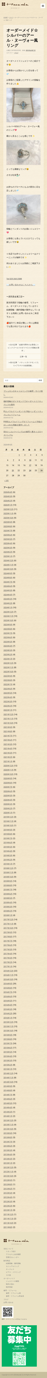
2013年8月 (8, 1137)
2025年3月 (8, 548)
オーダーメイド (9, 1278)
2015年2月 (8, 1065)
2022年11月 (8, 667)
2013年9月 (8, 1133)
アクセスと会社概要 (13, 1254)
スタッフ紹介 (11, 1251)
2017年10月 (8, 928)
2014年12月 (8, 1073)
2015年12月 (8, 1022)
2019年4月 (8, 851)
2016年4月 (8, 1005)
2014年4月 (8, 1107)
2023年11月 (8, 616)
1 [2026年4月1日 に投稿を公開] (19, 455)
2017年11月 (8, 924)
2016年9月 (8, 984)
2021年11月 (8, 719)
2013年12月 (8, 1120)
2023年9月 (8, 625)
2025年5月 (8, 539)
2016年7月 (8, 992)
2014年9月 (8, 1086)
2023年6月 (8, 637)
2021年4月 (8, 749)
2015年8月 (8, 1039)
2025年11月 (8, 513)
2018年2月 (8, 911)
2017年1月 (8, 966)
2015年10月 (8, 1031)
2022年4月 (8, 697)
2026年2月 (8, 501)
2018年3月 (8, 907)
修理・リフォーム (10, 1290)
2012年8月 (8, 1184)
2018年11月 (8, 872)
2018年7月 (8, 890)
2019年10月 (8, 825)
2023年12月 (8, 612)
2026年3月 (8, 496)
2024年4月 (8, 595)
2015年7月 (8, 1043)
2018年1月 (8, 915)
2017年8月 (8, 937)
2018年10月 (8, 877)
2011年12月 (8, 1214)
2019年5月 (8, 847)
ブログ (11, 17)
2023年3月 (8, 650)
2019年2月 (8, 860)
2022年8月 (8, 680)
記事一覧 (23, 357)
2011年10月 (8, 1223)
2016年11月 (8, 975)
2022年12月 (8, 663)
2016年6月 (8, 996)
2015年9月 (8, 1035)
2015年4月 (8, 1056)
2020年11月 (8, 770)
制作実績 (9, 1287)
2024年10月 (8, 569)
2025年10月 (8, 518)
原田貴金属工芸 (16, 1242)
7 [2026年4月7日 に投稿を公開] (13, 460)
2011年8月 (8, 1227)
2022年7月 (8, 684)
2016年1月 (8, 1018)
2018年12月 (8, 868)
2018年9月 (8, 881)
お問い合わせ (8, 1302)
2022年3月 (8, 701)
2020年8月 (8, 783)
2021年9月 (8, 727)
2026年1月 (8, 505)
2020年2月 (8, 808)
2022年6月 (8, 689)
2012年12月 (8, 1167)
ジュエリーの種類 (12, 1281)
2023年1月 (8, 659)
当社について (8, 1249)
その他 (8, 1275)
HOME (5, 17)
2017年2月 (8, 962)
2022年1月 (8, 710)
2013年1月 (8, 1163)
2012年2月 (8, 1206)
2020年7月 (8, 787)
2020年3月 (8, 804)
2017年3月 (8, 958)
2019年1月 (8, 864)
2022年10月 (8, 672)
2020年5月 (8, 796)
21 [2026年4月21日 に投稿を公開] (13, 470)
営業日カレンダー (12, 1257)
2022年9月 (8, 676)
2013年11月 (8, 1125)
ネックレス (10, 1269)
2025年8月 (8, 526)
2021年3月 (8, 753)
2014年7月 (8, 1095)
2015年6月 (8, 1048)
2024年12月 (8, 560)
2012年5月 (8, 1193)
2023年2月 (8, 654)
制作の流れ (10, 1284)
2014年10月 (8, 1082)
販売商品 (7, 1261)
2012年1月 (8, 1210)
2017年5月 (8, 949)
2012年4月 (8, 1197)
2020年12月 (8, 766)
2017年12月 (8, 919)
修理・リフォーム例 (13, 1293)
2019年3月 (8, 855)
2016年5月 (8, 1001)
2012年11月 (8, 1172)
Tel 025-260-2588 (14, 279)
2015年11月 (8, 1026)
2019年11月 (8, 821)
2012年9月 (8, 1180)
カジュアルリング (12, 1266)
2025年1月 (8, 556)
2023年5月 (8, 642)
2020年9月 (8, 778)
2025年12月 (8, 509)
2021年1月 (8, 761)
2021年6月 (8, 740)
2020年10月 (8, 774)
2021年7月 (8, 736)
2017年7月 (8, 941)
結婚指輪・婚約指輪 (13, 1263)
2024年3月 (8, 599)
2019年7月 (8, 838)
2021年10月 (8, 723)
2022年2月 (8, 706)
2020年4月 (8, 800)
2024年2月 (8, 603)
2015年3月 (8, 1060)
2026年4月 (8, 492)
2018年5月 (8, 898)
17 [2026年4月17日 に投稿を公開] (30, 465)
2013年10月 (8, 1129)
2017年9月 (8, 932)
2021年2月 (8, 757)
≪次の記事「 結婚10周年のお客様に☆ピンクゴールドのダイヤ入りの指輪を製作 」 (23, 348)
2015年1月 (8, 1069)
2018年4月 (8, 902)
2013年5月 (8, 1150)
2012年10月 (8, 1176)
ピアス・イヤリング (13, 1272)
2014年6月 (8, 1099)
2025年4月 (8, 543)
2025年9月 (8, 522)
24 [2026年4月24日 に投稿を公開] (30, 470)
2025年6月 (8, 535)
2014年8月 (8, 1090)
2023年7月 (8, 633)
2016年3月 (8, 1009)
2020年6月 (8, 791)
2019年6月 (8, 843)
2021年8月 (8, 731)
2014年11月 (8, 1078)
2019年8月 (8, 834)
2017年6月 (8, 945)
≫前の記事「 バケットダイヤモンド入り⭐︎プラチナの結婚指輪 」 (23, 364)
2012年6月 (8, 1189)
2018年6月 (8, 894)
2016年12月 (8, 971)
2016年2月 (8, 1013)
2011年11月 (8, 1219)
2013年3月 (8, 1159)
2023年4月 (8, 646)
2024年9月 (8, 573)
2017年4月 (8, 954)
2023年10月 (8, 620)
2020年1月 (8, 813)
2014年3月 (8, 1112)
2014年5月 (8, 1103)
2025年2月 (8, 552)
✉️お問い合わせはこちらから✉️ (20, 285)
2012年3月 (8, 1202)
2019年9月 (8, 830)
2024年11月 (8, 565)
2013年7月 (8, 1142)
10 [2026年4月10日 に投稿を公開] (30, 460)
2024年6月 (8, 586)
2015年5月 (8, 1052)
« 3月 (6, 481)
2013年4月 (8, 1154)
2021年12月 (8, 714)
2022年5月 (8, 693)
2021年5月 (8, 744)
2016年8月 (8, 988)
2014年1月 (8, 1116)
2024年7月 (8, 582)
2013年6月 (8, 1146)
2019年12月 (8, 817)
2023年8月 (8, 629)
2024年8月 (8, 578)
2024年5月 (8, 590)
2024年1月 (8, 607)
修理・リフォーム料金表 (15, 1296)
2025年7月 (8, 531)
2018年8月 (8, 885)
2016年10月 (8, 979)
